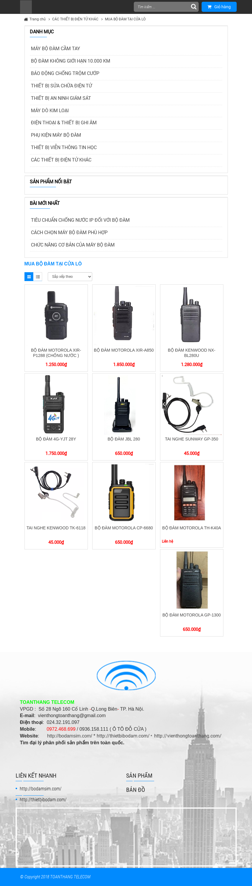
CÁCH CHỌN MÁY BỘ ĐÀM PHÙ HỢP (69, 232)
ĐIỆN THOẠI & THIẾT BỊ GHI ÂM (64, 122)
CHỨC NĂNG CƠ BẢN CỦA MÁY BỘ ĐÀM (73, 245)
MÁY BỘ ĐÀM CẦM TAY (55, 48)
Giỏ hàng (219, 6)
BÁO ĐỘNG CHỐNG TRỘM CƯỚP (65, 73)
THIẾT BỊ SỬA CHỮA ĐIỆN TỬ (61, 86)
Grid (28, 276)
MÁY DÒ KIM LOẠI (50, 110)
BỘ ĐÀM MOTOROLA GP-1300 (191, 615)
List (37, 276)
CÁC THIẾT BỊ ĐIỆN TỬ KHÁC (75, 19)
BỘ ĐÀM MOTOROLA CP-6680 (124, 528)
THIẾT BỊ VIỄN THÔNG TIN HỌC (64, 147)
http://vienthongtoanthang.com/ (188, 736)
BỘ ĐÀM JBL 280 (124, 439)
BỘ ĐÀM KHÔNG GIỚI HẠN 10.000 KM (70, 61)
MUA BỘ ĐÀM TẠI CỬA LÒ (125, 19)
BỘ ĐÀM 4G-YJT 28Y (56, 439)
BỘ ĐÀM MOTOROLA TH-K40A (191, 528)
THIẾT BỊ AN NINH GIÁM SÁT (61, 98)
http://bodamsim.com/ (69, 735)
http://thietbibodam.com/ (123, 736)
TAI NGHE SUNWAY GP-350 (191, 439)
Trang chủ (37, 19)
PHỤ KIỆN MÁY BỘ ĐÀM (56, 135)
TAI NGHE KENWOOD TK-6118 (56, 528)
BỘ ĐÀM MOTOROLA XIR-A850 (124, 350)
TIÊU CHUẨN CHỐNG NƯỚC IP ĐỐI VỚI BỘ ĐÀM (80, 220)
